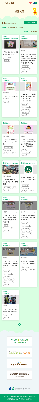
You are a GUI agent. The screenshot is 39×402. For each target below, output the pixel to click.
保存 (17, 50)
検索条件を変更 (31, 22)
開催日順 (34, 31)
